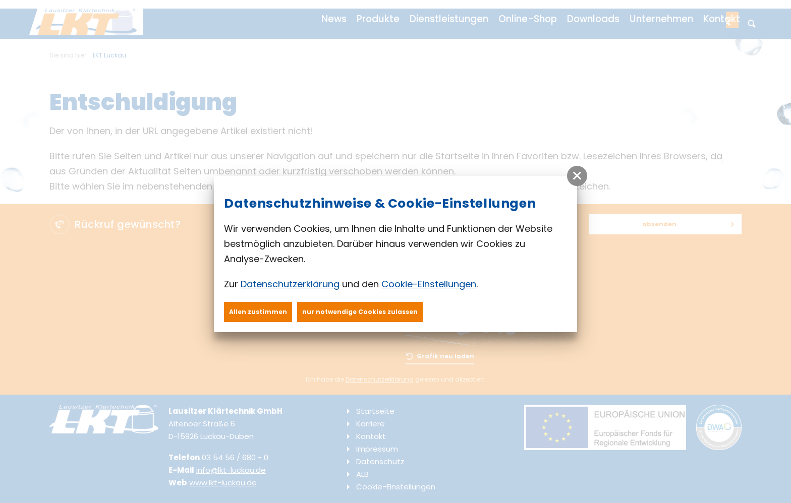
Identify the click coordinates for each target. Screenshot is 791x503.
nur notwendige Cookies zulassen (360, 311)
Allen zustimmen (258, 311)
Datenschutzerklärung (290, 284)
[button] (577, 176)
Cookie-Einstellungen (428, 284)
